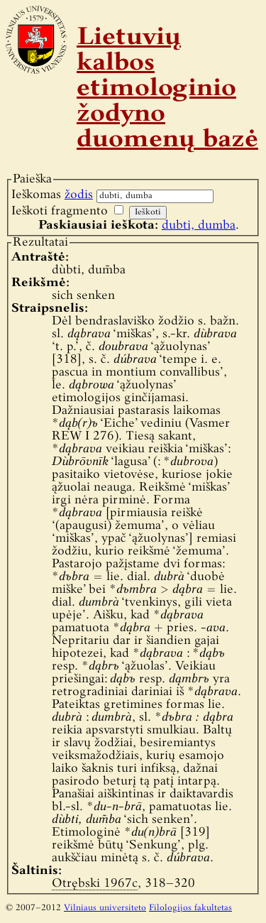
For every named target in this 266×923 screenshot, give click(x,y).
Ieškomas (52, 195)
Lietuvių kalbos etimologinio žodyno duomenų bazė (167, 89)
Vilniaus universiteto (105, 908)
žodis (79, 195)
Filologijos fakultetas (190, 908)
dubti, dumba (198, 225)
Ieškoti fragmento (59, 211)
